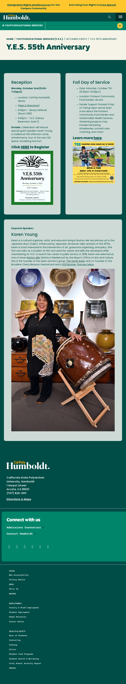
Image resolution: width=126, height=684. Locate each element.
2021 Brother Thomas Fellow (78, 265)
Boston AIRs (33, 258)
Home (9, 39)
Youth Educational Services (22, 25)
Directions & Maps (19, 499)
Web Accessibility (19, 575)
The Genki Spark (75, 261)
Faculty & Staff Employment (24, 607)
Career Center (16, 621)
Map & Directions (29, 106)
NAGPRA (12, 593)
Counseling (15, 640)
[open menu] (120, 17)
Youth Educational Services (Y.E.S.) (39, 39)
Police (12, 649)
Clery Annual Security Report (25, 663)
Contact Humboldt (20, 533)
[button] (109, 17)
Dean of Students (18, 635)
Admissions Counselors (24, 527)
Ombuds (12, 668)
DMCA (11, 584)
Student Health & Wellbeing (24, 658)
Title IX (13, 589)
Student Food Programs (21, 654)
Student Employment (19, 612)
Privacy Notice (17, 579)
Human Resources (17, 617)
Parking (13, 645)
